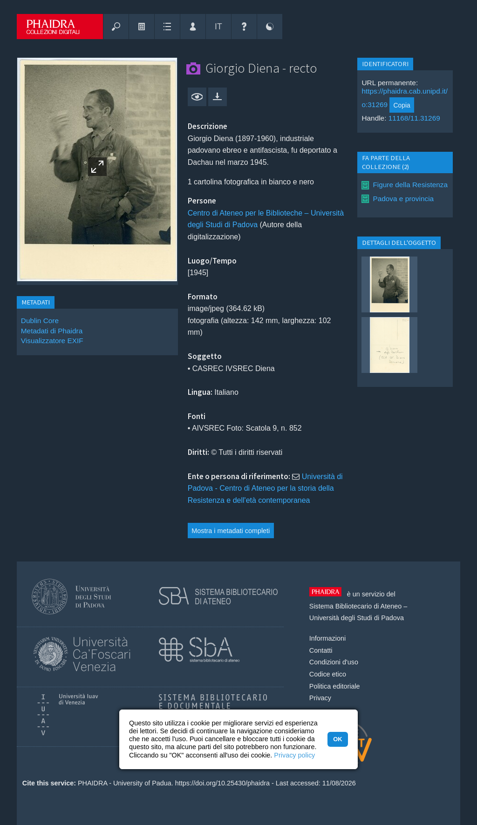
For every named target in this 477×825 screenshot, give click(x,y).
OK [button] (337, 739)
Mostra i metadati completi (230, 530)
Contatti (321, 650)
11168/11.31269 (414, 118)
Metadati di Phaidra (51, 331)
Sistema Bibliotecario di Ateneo (355, 606)
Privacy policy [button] (294, 755)
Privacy (320, 698)
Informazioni (327, 638)
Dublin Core (40, 321)
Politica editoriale (334, 686)
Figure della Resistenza (410, 185)
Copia (402, 105)
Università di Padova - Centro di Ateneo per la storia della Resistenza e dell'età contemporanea (265, 488)
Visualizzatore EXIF (52, 341)
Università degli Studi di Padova (356, 618)
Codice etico (327, 674)
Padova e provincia (403, 199)
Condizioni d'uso (333, 662)
